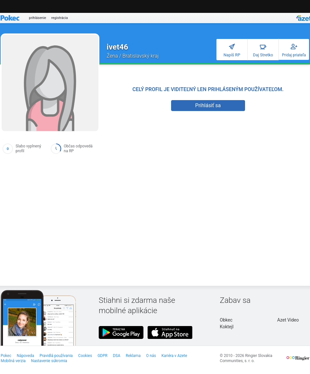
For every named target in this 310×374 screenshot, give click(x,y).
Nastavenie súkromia (49, 361)
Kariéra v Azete (174, 355)
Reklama (133, 355)
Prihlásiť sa (208, 105)
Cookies (85, 355)
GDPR (102, 355)
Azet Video (288, 320)
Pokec (6, 355)
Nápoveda (25, 355)
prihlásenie (37, 18)
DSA (116, 355)
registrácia (59, 18)
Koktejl (226, 326)
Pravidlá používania (56, 355)
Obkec (226, 320)
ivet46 (117, 46)
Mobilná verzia (13, 361)
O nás (151, 355)
